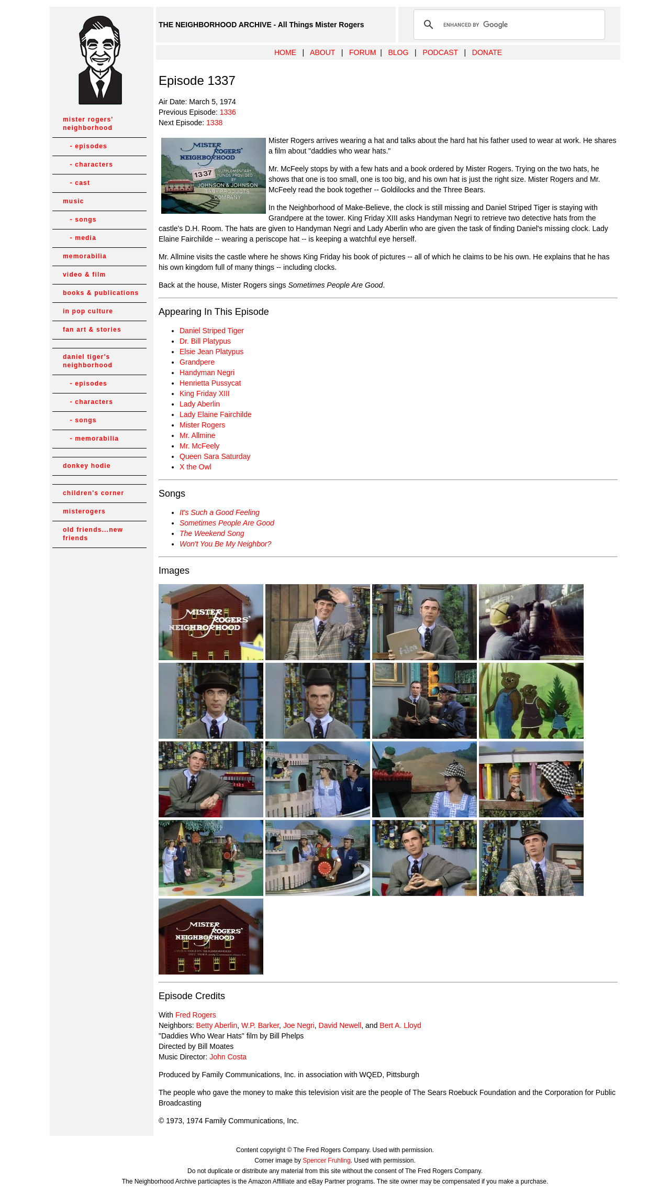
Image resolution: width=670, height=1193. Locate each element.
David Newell (340, 1025)
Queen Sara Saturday (215, 456)
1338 (214, 122)
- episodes (85, 146)
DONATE (487, 52)
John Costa (228, 1057)
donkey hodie (87, 465)
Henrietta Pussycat (210, 383)
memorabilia (85, 256)
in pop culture (88, 311)
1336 (228, 112)
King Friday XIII (205, 393)
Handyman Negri (207, 372)
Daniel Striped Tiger (212, 330)
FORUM (362, 52)
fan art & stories (92, 329)
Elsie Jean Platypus (211, 351)
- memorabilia (91, 438)
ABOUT (322, 52)
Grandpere (197, 362)
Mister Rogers (202, 425)
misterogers (84, 511)
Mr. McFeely (199, 446)
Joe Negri (299, 1025)
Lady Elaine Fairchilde (216, 414)
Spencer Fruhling (326, 1160)
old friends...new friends (93, 534)
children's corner (93, 493)
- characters (88, 164)
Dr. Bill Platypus (205, 341)
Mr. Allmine (197, 435)
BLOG (398, 52)
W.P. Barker (260, 1025)
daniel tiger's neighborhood (88, 361)
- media (79, 238)
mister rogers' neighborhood (88, 124)
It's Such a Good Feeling (220, 512)
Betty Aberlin (217, 1025)
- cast (76, 183)
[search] (507, 24)
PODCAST (439, 52)
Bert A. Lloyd (400, 1025)
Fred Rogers (195, 1015)
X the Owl (195, 467)
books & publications (101, 293)
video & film (84, 274)
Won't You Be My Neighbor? (225, 544)
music (73, 201)
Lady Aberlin (200, 404)
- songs (80, 219)
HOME (285, 52)
